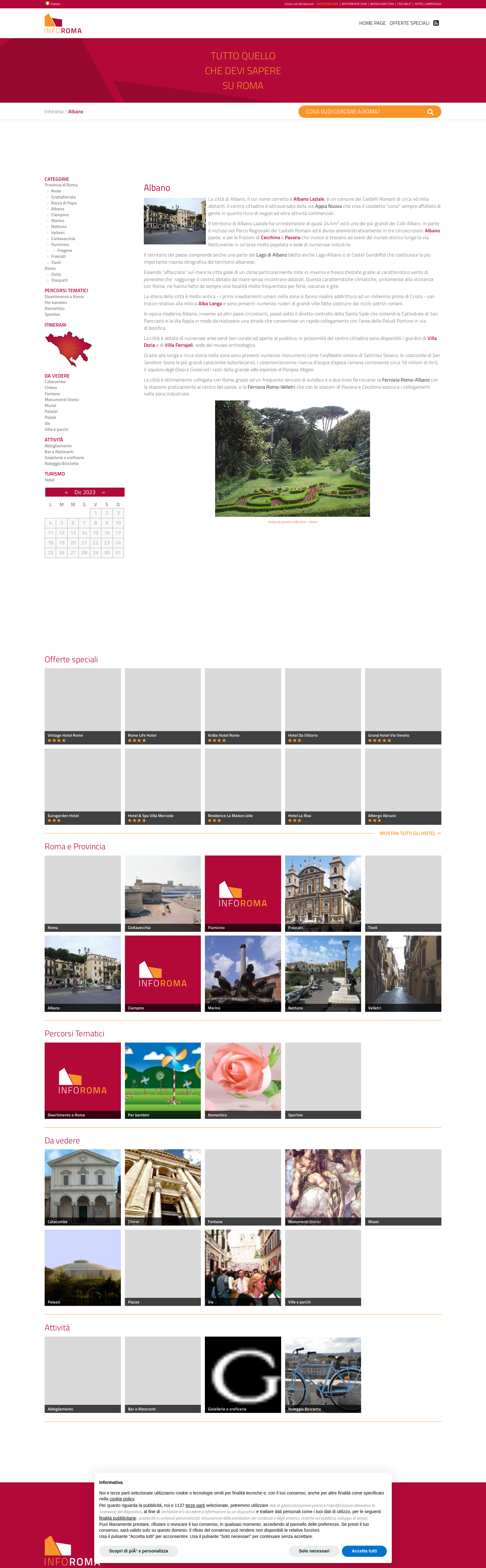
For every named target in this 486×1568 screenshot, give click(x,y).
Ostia (53, 274)
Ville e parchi (56, 429)
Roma (50, 268)
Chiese (51, 387)
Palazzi (51, 411)
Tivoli (53, 262)
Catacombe (55, 381)
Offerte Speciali (410, 23)
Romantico (54, 308)
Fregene (58, 250)
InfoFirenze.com (354, 4)
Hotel (50, 480)
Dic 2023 (84, 492)
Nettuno (56, 226)
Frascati (55, 256)
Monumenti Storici (62, 399)
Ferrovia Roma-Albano (406, 379)
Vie (47, 423)
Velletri (54, 233)
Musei (50, 405)
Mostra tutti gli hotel (408, 833)
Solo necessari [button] (314, 1550)
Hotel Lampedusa (428, 4)
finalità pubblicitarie (117, 1518)
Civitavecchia (60, 238)
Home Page (372, 23)
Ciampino (56, 215)
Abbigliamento (58, 446)
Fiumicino (57, 244)
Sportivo (52, 314)
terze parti (195, 1505)
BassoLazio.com (382, 4)
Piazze (50, 417)
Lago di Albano (271, 254)
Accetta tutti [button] (364, 1550)
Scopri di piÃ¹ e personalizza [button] (138, 1550)
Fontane (52, 394)
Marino (54, 220)
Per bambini (56, 302)
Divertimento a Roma (64, 296)
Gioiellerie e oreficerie (64, 457)
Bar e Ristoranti (59, 452)
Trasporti (56, 280)
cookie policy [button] (121, 1498)
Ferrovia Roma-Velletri (271, 387)
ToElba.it (404, 4)
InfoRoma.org (327, 4)
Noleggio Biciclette (62, 463)
